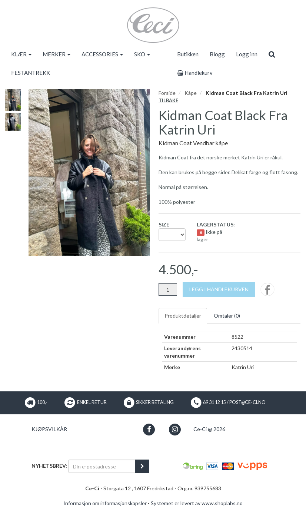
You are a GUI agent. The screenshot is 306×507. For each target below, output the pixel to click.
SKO (142, 54)
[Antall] (168, 289)
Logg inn (246, 54)
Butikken (188, 54)
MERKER (56, 54)
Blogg (217, 54)
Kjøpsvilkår (49, 429)
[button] (149, 429)
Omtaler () (227, 315)
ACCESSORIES (102, 54)
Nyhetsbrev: (49, 466)
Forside (167, 93)
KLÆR (21, 54)
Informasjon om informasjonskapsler (105, 503)
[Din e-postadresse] (102, 466)
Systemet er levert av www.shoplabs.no (197, 503)
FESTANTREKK (30, 72)
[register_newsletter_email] (142, 466)
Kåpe (190, 93)
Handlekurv (195, 72)
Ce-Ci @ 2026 (209, 429)
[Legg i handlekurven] (219, 289)
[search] (271, 54)
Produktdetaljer (182, 315)
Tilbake (168, 100)
